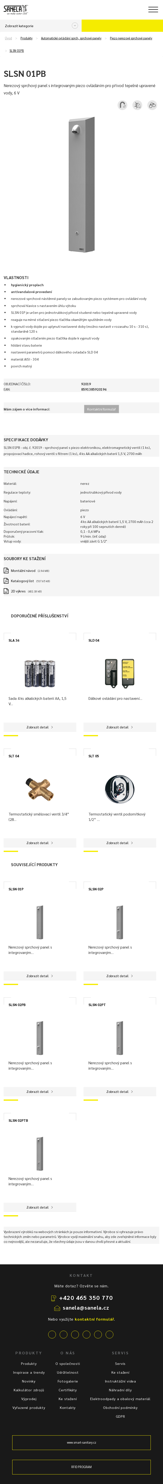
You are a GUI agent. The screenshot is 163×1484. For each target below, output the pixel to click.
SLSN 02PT (97, 1004)
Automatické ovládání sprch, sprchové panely (71, 38)
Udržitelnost (68, 1372)
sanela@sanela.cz (86, 1307)
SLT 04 (14, 756)
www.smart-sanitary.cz (81, 1442)
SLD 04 (93, 640)
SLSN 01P (16, 889)
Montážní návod (23, 570)
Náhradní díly (120, 1390)
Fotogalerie (68, 1381)
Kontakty (68, 1407)
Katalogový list (22, 580)
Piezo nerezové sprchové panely (131, 38)
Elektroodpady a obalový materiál (120, 1398)
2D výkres (18, 591)
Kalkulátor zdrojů (29, 1390)
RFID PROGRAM (81, 1467)
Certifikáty (68, 1390)
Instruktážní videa (120, 1381)
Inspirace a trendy (29, 1372)
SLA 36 (14, 640)
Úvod (8, 38)
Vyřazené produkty (28, 1407)
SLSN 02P (95, 889)
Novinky (29, 1381)
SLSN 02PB (17, 1004)
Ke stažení (68, 1398)
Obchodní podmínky (120, 1407)
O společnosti (67, 1363)
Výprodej (28, 1398)
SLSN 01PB (17, 51)
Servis (120, 1363)
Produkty (27, 38)
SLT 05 (93, 756)
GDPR (120, 1416)
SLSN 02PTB (18, 1120)
